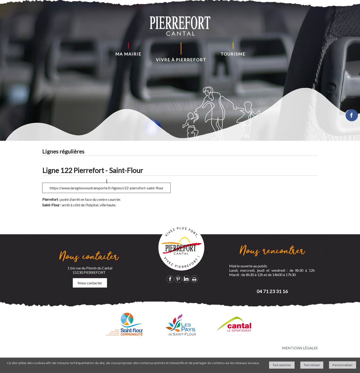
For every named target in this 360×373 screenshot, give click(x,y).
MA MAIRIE (128, 54)
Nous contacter (90, 283)
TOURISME (233, 54)
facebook (170, 279)
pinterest (178, 279)
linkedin (186, 279)
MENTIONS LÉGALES (300, 348)
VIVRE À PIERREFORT (181, 59)
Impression (194, 279)
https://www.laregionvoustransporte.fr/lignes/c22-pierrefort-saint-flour (106, 193)
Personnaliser (342, 365)
